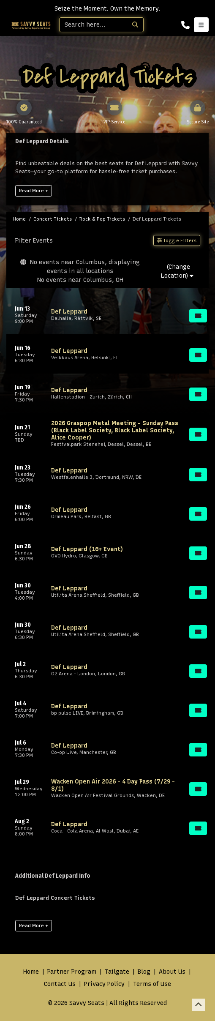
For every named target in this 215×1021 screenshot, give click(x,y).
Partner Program (71, 971)
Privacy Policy (104, 984)
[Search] (93, 24)
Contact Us (60, 984)
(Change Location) (177, 271)
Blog (144, 971)
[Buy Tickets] (198, 315)
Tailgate (117, 971)
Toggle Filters (176, 240)
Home (31, 971)
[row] (107, 314)
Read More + (33, 191)
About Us (172, 971)
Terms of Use (152, 984)
